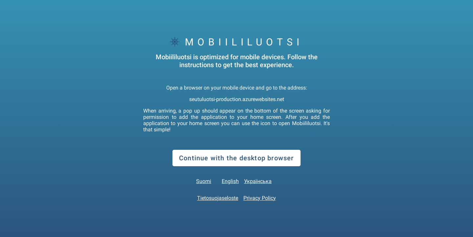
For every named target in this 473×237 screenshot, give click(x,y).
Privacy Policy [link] (259, 198)
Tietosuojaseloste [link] (217, 198)
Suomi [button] (203, 181)
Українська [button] (258, 181)
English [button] (230, 181)
